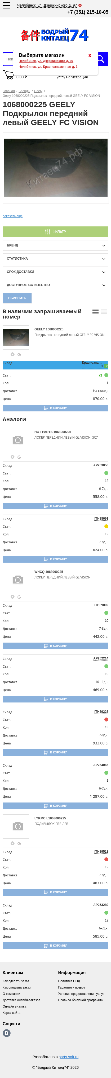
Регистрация (77, 77)
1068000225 (55, 329)
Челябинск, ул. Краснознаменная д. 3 (48, 67)
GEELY (40, 329)
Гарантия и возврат (72, 987)
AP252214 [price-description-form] (100, 658)
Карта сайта (11, 1013)
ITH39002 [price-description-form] (101, 605)
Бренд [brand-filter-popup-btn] (12, 245)
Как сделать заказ (16, 981)
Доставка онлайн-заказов (21, 1000)
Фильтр (59, 232)
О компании (11, 994)
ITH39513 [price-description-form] (101, 851)
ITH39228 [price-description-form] (101, 712)
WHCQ (39, 572)
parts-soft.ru (69, 1057)
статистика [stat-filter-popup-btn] (17, 258)
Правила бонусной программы (80, 1000)
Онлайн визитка (14, 1006)
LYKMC (40, 818)
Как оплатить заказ (17, 987)
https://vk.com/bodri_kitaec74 (7, 1033)
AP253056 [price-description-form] (100, 465)
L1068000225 (56, 818)
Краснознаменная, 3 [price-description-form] (92, 364)
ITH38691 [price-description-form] (101, 518)
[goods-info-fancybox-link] (13, 354)
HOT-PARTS (44, 432)
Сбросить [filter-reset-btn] (17, 298)
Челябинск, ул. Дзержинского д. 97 (46, 61)
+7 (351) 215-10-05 (87, 12)
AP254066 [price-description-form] (100, 765)
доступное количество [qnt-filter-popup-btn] (28, 285)
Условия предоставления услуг (81, 994)
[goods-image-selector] (18, 337)
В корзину (58, 408)
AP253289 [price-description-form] (100, 905)
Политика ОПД (69, 981)
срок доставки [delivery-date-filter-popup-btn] (20, 272)
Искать (100, 59)
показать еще (13, 216)
